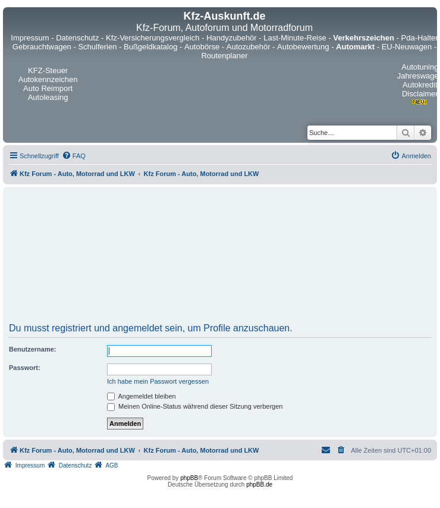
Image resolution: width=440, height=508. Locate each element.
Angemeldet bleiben (141, 396)
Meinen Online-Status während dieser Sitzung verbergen (194, 406)
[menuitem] (74, 156)
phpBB (189, 478)
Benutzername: (32, 349)
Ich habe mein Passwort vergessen (158, 381)
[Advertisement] (220, 258)
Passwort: (24, 367)
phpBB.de (259, 484)
